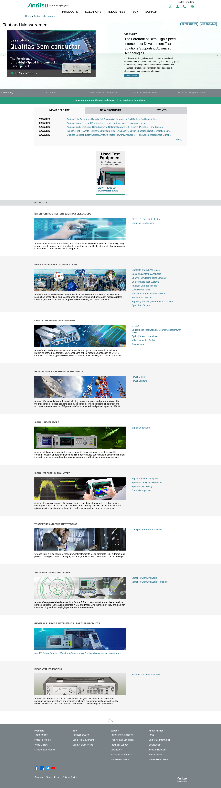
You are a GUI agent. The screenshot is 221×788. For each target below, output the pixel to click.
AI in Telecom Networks (146, 92)
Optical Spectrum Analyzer (145, 336)
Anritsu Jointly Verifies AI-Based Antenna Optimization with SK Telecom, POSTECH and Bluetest (115, 127)
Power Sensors (139, 381)
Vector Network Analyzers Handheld (150, 582)
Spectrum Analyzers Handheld (147, 482)
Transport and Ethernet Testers (147, 529)
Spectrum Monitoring (142, 486)
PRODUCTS (70, 11)
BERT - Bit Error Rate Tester (146, 219)
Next (216, 56)
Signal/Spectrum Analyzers (145, 478)
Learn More (111, 100)
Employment (155, 745)
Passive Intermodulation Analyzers (149, 293)
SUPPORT (152, 11)
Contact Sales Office (82, 745)
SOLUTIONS (93, 11)
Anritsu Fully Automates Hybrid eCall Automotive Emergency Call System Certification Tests (112, 119)
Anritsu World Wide (158, 759)
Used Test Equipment (83, 740)
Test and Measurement (45, 16)
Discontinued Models (44, 749)
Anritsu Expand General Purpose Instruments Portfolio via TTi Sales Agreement (106, 123)
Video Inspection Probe (143, 340)
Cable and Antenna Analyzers (146, 274)
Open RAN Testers (141, 305)
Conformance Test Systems (145, 282)
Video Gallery (41, 745)
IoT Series (51, 92)
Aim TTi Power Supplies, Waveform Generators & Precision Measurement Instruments (77, 653)
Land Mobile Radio (141, 289)
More (179, 140)
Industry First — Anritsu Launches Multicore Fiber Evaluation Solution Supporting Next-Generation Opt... (119, 131)
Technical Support (119, 745)
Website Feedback (120, 759)
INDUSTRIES (116, 11)
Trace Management (141, 490)
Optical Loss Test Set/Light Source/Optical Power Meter (156, 331)
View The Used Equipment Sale (108, 189)
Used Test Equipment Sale (191, 92)
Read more (131, 76)
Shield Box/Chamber (142, 297)
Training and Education (122, 740)
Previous (4, 56)
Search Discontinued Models (146, 674)
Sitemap (38, 777)
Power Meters (139, 377)
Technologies (40, 735)
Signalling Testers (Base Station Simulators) (153, 301)
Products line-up (42, 740)
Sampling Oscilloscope (143, 223)
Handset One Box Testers (144, 286)
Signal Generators (141, 428)
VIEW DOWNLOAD (208, 24)
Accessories (138, 344)
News (151, 735)
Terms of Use (52, 777)
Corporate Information (160, 740)
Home (28, 16)
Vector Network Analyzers (144, 578)
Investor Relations (158, 749)
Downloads (116, 749)
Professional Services (121, 754)
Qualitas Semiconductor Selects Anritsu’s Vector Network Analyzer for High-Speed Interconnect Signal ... (119, 135)
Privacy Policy (70, 777)
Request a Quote (80, 735)
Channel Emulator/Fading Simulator (149, 278)
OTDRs (135, 326)
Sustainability (155, 754)
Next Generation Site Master (104, 92)
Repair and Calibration (122, 735)
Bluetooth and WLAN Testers (146, 270)
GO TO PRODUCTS (189, 24)
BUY (135, 11)
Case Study (7, 92)
